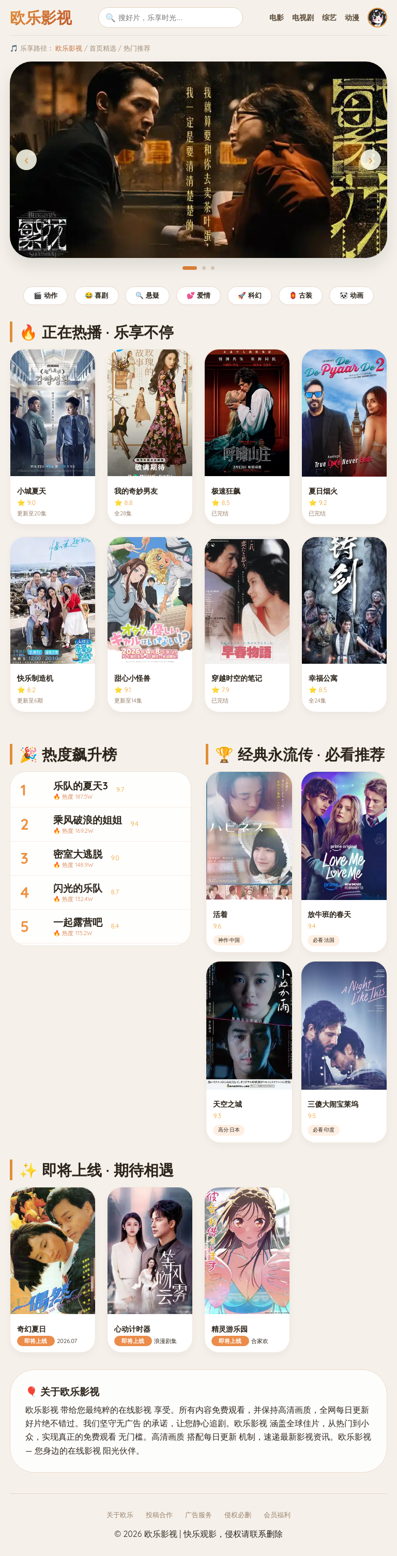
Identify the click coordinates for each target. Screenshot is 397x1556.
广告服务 (198, 1515)
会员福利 (277, 1515)
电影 (276, 17)
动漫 (352, 17)
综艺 (329, 17)
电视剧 (303, 17)
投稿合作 (159, 1515)
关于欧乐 (119, 1515)
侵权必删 (237, 1515)
